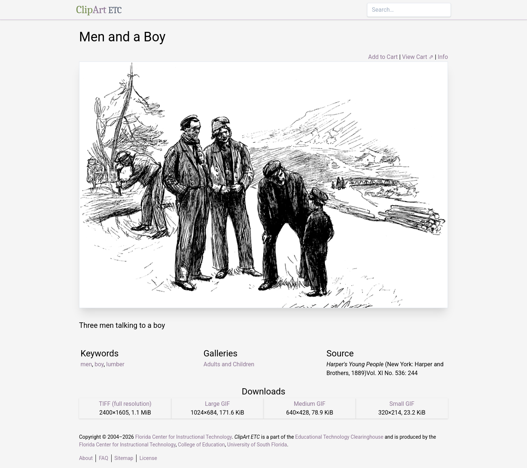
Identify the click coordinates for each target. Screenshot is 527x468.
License (148, 458)
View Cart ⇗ (418, 56)
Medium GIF (309, 403)
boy (99, 364)
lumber (115, 364)
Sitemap (124, 458)
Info (443, 56)
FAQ (103, 458)
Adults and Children (228, 364)
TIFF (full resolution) (125, 403)
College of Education (201, 445)
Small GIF (401, 403)
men (86, 364)
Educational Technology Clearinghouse (339, 437)
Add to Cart (383, 56)
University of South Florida (257, 445)
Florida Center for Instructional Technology (183, 437)
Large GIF (217, 403)
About (86, 458)
